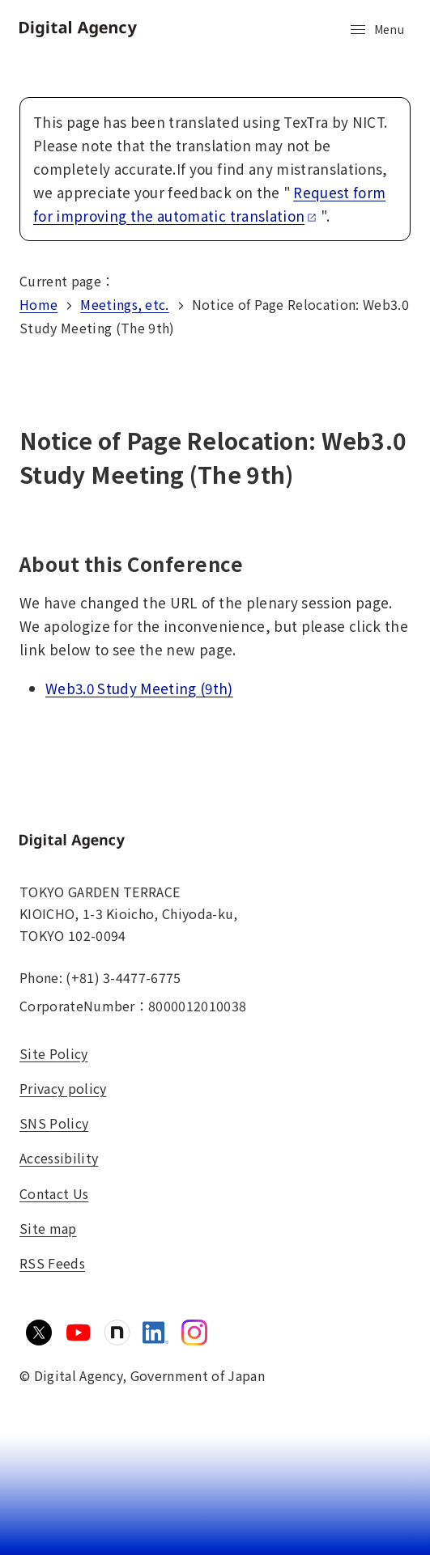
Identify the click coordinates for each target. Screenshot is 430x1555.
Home (38, 304)
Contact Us (53, 1193)
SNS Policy (53, 1123)
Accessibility (58, 1157)
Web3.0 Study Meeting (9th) (139, 688)
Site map (48, 1228)
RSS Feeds (52, 1263)
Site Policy (53, 1053)
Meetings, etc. (124, 304)
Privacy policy (62, 1088)
